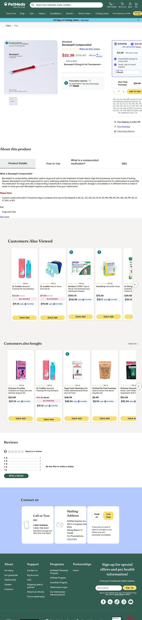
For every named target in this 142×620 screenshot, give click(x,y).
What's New (84, 13)
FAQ (29, 579)
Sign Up (130, 587)
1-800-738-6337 (41, 527)
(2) (27, 283)
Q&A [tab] (124, 162)
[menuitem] (111, 5)
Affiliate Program (58, 577)
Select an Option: (71, 60)
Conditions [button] (56, 13)
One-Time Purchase (120, 82)
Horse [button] (42, 13)
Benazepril (67, 41)
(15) (111, 283)
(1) (55, 283)
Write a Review (16, 475)
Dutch (76, 570)
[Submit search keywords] (33, 4)
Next (135, 284)
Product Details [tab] (17, 162)
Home (8, 25)
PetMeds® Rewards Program (59, 571)
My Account (33, 574)
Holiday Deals (102, 13)
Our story (8, 570)
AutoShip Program (58, 582)
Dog (16, 25)
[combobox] (83, 63)
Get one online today (90, 83)
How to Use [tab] (53, 162)
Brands (69, 13)
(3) (79, 385)
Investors (8, 588)
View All (133, 342)
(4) (83, 283)
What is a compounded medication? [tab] (85, 161)
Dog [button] (23, 13)
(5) (23, 385)
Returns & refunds (35, 591)
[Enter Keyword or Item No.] (66, 5)
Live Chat (108, 515)
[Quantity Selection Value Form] (118, 91)
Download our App (137, 13)
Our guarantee (11, 574)
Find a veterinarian (36, 596)
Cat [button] (32, 13)
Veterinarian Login (58, 586)
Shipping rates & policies (35, 585)
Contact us (32, 570)
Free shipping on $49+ (122, 13)
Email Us (96, 515)
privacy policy (119, 594)
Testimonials (10, 579)
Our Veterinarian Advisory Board (57, 592)
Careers (8, 584)
